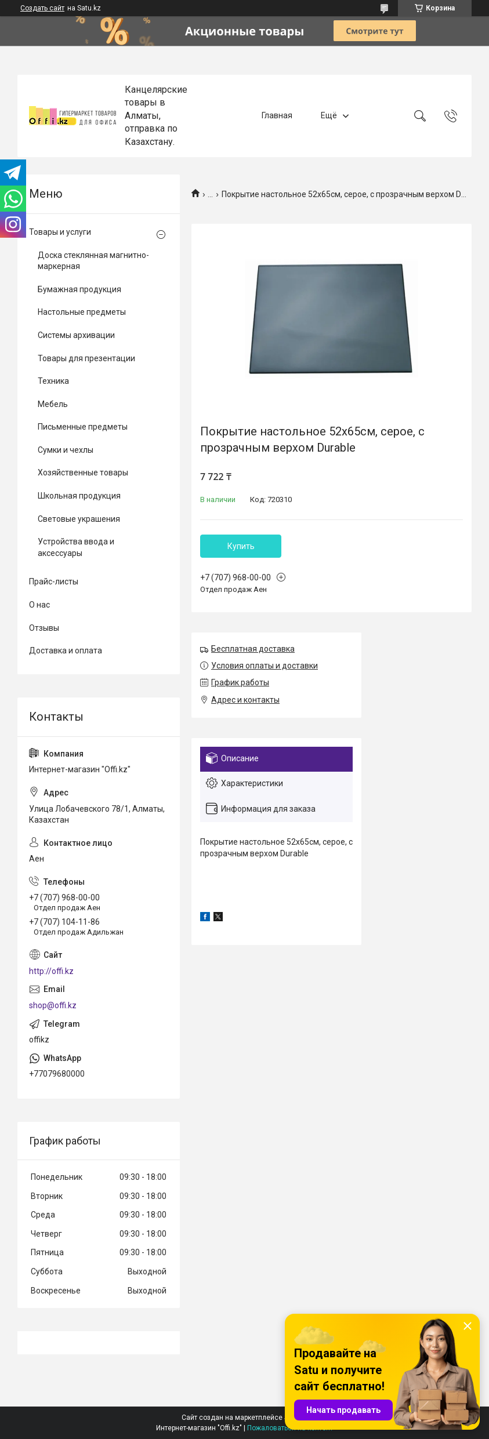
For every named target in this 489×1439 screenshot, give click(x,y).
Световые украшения (79, 519)
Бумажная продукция (79, 289)
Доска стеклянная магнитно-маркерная (93, 260)
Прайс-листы (53, 581)
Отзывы (44, 628)
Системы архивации (76, 335)
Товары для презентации (86, 358)
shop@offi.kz (53, 1005)
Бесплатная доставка (253, 648)
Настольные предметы (82, 312)
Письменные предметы (83, 426)
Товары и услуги (60, 232)
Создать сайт (42, 8)
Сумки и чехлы (65, 450)
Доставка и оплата (65, 650)
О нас (39, 604)
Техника (53, 381)
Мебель (53, 404)
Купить (241, 546)
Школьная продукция (79, 495)
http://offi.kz (51, 971)
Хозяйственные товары (83, 472)
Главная (277, 115)
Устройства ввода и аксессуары (76, 547)
